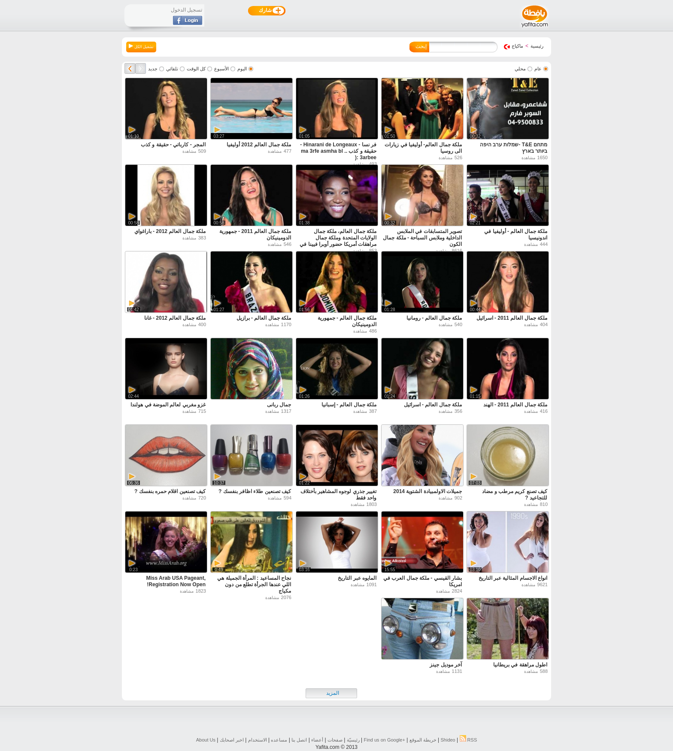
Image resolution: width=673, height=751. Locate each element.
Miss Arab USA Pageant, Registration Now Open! (176, 581)
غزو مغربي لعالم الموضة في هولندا (168, 405)
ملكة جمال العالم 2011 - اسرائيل (511, 318)
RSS (468, 739)
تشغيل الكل (141, 46)
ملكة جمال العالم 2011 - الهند (515, 405)
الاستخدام (257, 739)
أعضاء (317, 739)
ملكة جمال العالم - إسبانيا (348, 405)
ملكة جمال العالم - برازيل (263, 318)
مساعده (279, 739)
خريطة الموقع (423, 739)
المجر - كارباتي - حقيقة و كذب (173, 145)
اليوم (242, 68)
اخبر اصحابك (232, 739)
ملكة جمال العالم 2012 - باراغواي (170, 231)
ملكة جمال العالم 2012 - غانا (175, 318)
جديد (153, 68)
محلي (520, 68)
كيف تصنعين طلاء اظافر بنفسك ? (254, 491)
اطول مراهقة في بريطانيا (520, 665)
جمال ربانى (279, 405)
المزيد (332, 693)
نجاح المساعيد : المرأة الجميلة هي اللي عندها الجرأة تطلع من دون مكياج (254, 584)
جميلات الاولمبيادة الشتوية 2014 (427, 491)
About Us (205, 739)
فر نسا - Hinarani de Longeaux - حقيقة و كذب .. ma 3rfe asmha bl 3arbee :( (338, 151)
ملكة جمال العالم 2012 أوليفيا (259, 145)
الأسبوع (221, 68)
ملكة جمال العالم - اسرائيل (433, 405)
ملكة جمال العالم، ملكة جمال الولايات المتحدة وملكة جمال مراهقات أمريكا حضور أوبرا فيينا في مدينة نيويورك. (338, 241)
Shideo (447, 739)
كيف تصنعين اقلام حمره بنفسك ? (170, 491)
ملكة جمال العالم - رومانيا (434, 318)
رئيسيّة (353, 739)
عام (538, 68)
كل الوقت (196, 68)
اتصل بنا (299, 739)
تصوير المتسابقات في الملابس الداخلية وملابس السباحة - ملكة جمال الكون (422, 237)
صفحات (335, 739)
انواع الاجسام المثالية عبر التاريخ (513, 578)
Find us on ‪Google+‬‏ (384, 739)
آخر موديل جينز (446, 665)
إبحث (421, 46)
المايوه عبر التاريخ (357, 578)
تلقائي (172, 68)
